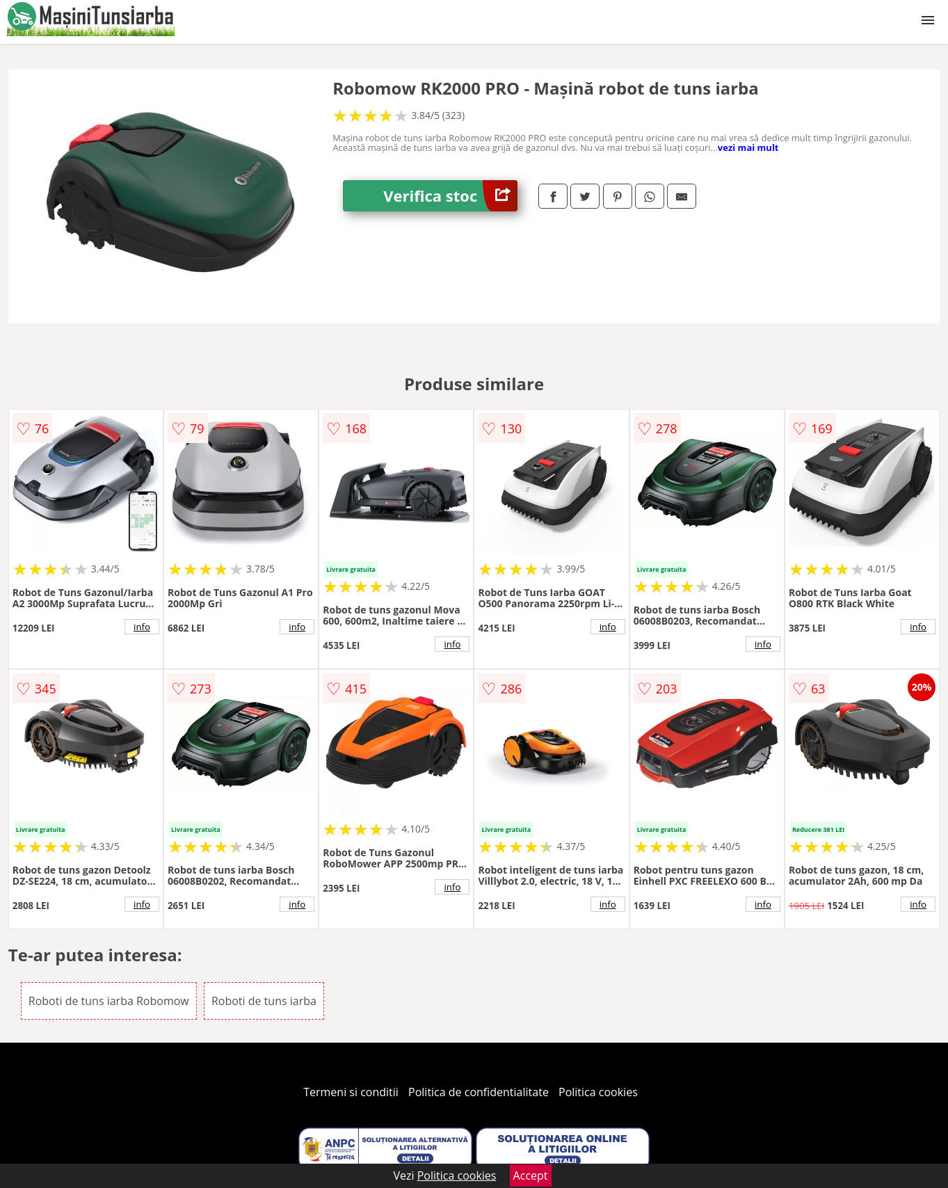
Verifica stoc (450, 195)
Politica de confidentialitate (478, 1092)
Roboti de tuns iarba (263, 1001)
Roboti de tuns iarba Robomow (109, 1001)
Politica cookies (598, 1092)
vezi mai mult (748, 147)
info (142, 626)
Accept (530, 1175)
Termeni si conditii (351, 1092)
